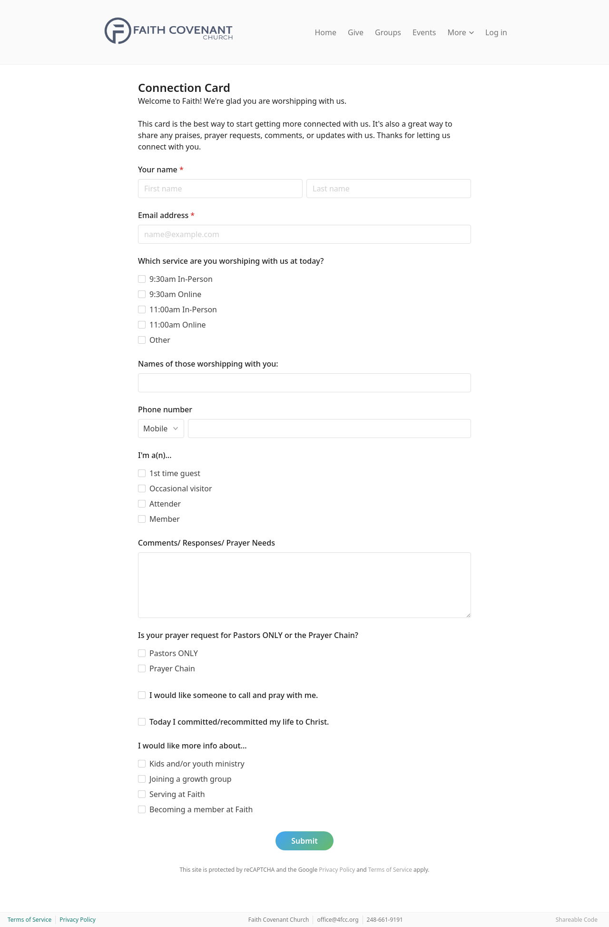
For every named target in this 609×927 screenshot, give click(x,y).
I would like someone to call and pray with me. (233, 695)
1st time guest (174, 473)
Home (326, 32)
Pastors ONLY (173, 653)
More (460, 32)
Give (355, 32)
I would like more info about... (192, 745)
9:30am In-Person (181, 279)
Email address (166, 215)
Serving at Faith (177, 794)
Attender (165, 503)
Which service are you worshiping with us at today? (231, 261)
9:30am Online (175, 294)
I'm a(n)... (155, 455)
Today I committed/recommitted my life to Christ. (239, 722)
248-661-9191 (385, 920)
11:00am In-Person (183, 309)
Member (164, 519)
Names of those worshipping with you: (208, 364)
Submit (304, 841)
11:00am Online (177, 324)
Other (159, 340)
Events (424, 32)
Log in (496, 32)
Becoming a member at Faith (201, 809)
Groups (388, 32)
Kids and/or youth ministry (197, 763)
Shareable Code (577, 920)
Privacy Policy (337, 870)
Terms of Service (390, 870)
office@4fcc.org (337, 920)
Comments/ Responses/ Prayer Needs (206, 543)
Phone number (165, 409)
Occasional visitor (180, 488)
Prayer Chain (172, 668)
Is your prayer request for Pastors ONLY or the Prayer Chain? (248, 635)
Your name (161, 169)
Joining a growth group (190, 779)
